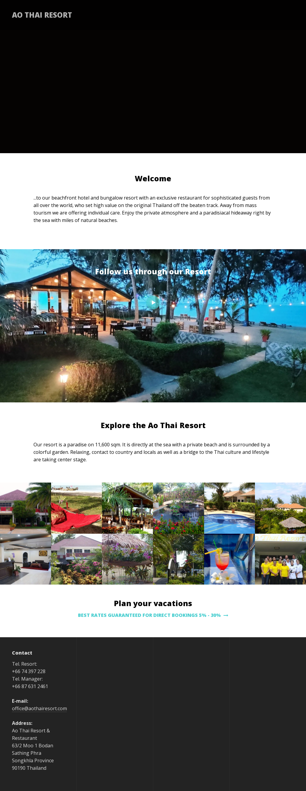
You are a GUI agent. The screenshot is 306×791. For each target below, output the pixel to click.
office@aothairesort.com (39, 708)
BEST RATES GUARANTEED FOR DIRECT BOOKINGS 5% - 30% (153, 615)
